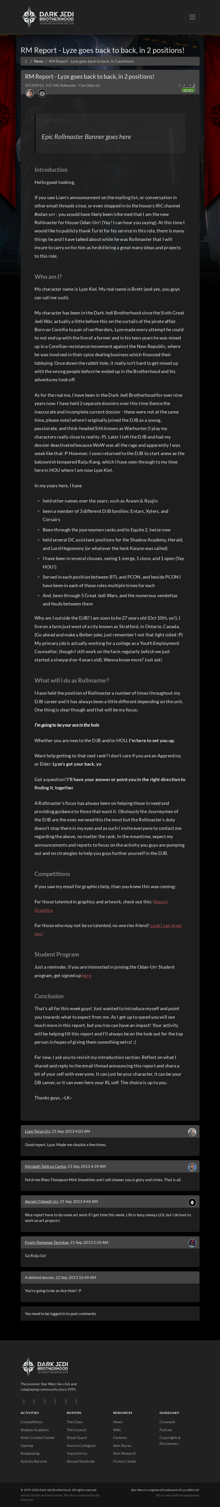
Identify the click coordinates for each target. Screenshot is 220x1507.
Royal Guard (77, 1437)
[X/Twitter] (66, 1401)
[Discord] (24, 1401)
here (86, 975)
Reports (188, 89)
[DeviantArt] (34, 1401)
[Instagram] (55, 1401)
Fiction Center (124, 1461)
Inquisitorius (77, 1453)
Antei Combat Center (38, 1437)
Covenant (167, 1422)
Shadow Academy (35, 1430)
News (117, 1422)
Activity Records (34, 1461)
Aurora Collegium (81, 1445)
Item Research (124, 1453)
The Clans (75, 1422)
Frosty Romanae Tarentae (47, 1242)
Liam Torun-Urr (37, 1131)
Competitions (31, 1422)
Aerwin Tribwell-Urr (41, 1201)
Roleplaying (30, 1453)
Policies (166, 1430)
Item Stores (122, 1445)
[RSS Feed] (76, 1401)
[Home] (26, 61)
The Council (76, 1430)
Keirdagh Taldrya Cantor (45, 1166)
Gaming (27, 1445)
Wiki (117, 1430)
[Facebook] (45, 1401)
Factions (120, 1437)
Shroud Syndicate (81, 1461)
